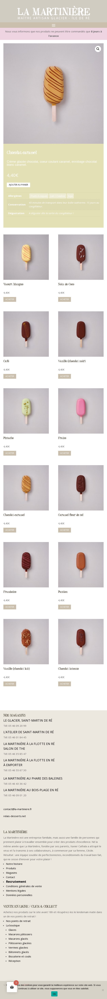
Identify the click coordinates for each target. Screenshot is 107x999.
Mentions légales (16, 890)
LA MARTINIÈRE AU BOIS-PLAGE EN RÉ (30, 790)
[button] (98, 49)
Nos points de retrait (18, 921)
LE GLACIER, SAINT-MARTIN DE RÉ (27, 720)
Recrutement (16, 881)
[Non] (102, 990)
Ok (54, 994)
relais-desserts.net (14, 816)
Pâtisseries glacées (20, 943)
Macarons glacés (18, 938)
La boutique (13, 925)
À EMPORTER (15, 765)
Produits (11, 868)
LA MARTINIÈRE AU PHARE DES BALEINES (32, 778)
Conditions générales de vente (24, 886)
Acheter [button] (9, 299)
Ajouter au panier (18, 184)
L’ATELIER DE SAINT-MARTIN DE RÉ (28, 732)
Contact (10, 877)
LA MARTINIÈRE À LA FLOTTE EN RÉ (29, 744)
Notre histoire (14, 863)
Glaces (12, 929)
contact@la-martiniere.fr (17, 809)
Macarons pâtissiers (20, 934)
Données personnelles (19, 895)
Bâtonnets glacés (19, 952)
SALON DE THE (17, 748)
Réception (14, 961)
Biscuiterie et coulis (20, 956)
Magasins (11, 872)
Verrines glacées (18, 947)
